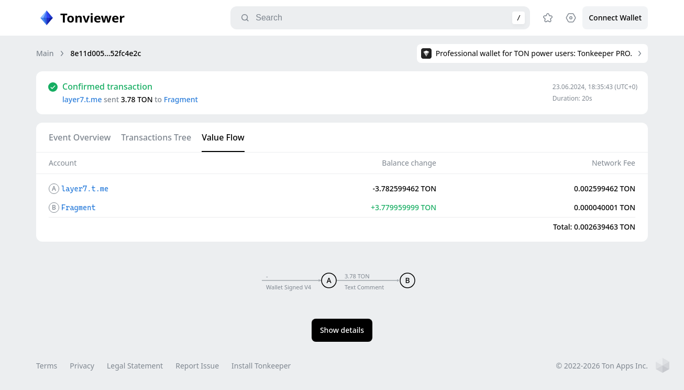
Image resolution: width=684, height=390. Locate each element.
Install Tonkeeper (261, 366)
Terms (46, 366)
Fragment (181, 99)
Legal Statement (135, 366)
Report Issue (197, 366)
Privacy (82, 366)
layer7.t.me (82, 99)
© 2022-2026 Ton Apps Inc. (602, 366)
